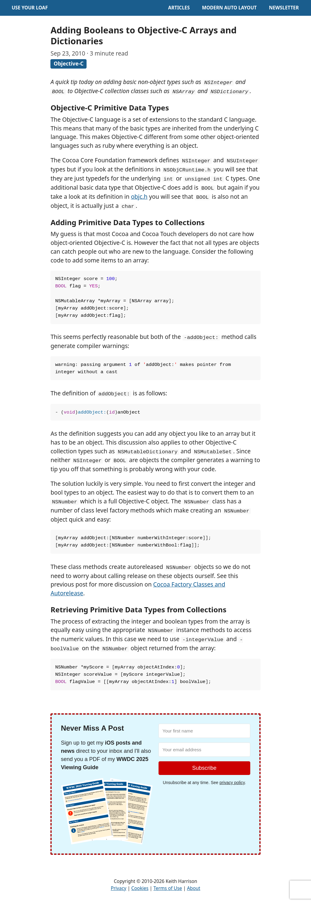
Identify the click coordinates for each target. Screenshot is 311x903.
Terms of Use (167, 888)
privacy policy (232, 782)
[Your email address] (204, 749)
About (193, 888)
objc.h (139, 196)
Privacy (118, 888)
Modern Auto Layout (229, 8)
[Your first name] (204, 731)
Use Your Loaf (30, 8)
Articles (179, 8)
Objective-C (69, 63)
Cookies (139, 888)
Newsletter (284, 8)
